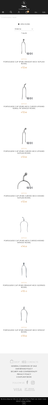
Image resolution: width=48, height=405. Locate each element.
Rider (15, 17)
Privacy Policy (24, 374)
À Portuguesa (6, 17)
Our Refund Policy (24, 369)
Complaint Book (24, 377)
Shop (15, 361)
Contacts (30, 362)
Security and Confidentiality (24, 371)
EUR (43, 12)
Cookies (28, 401)
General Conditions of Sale (24, 366)
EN (36, 12)
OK (24, 403)
